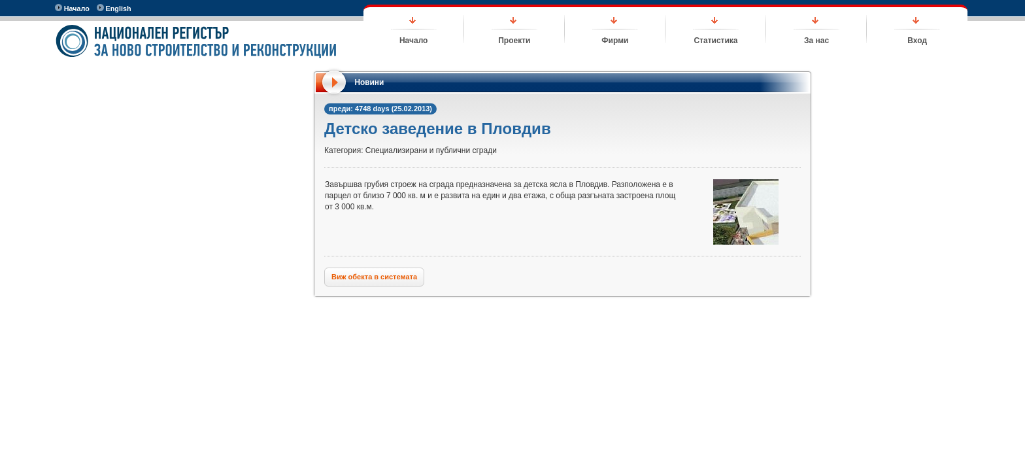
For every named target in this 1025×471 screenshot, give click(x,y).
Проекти (514, 40)
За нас (816, 40)
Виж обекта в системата (374, 277)
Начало (72, 8)
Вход (917, 40)
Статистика (715, 40)
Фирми (614, 40)
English (114, 8)
